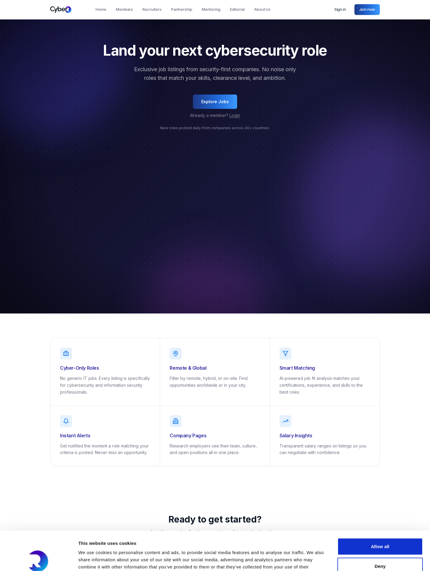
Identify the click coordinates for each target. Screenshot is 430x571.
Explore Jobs (215, 101)
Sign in (340, 9)
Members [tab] (124, 9)
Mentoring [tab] (211, 9)
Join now (367, 9)
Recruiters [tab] (151, 9)
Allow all (380, 507)
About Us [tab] (262, 9)
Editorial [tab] (237, 9)
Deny (380, 527)
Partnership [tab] (181, 9)
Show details (313, 559)
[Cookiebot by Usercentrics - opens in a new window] (39, 559)
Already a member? (215, 115)
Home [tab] (101, 9)
